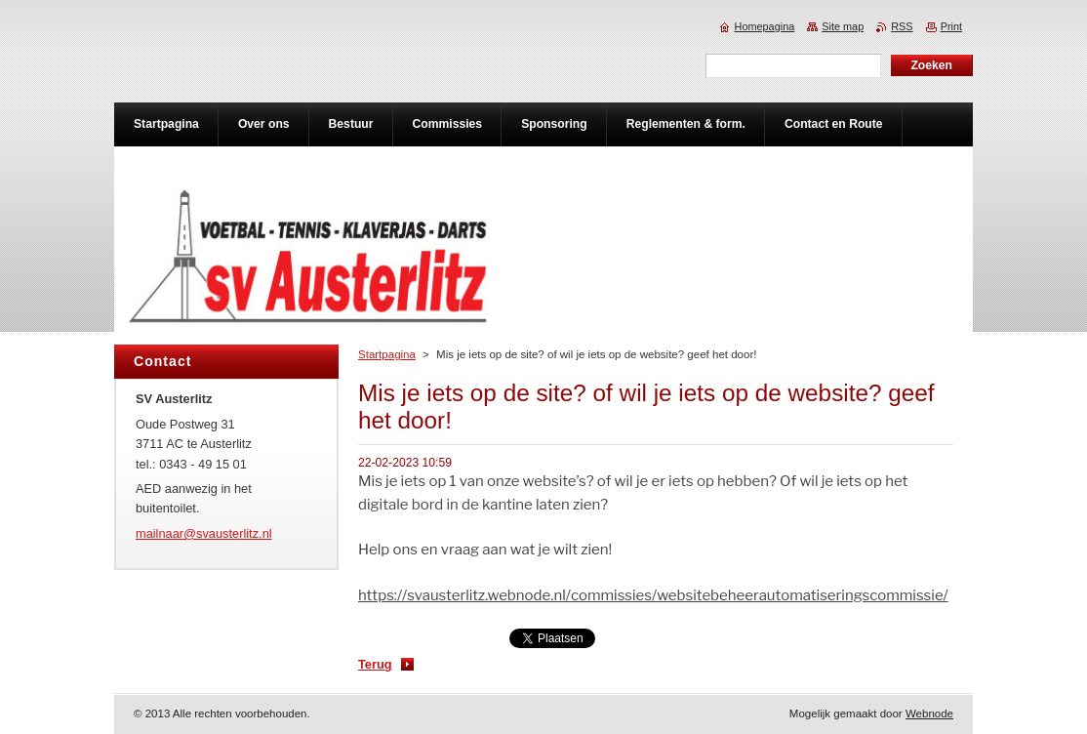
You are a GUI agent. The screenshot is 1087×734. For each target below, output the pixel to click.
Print (951, 26)
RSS (901, 26)
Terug (375, 664)
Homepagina (765, 26)
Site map (843, 26)
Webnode (929, 713)
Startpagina (387, 354)
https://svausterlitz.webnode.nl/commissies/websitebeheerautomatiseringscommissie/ (653, 595)
